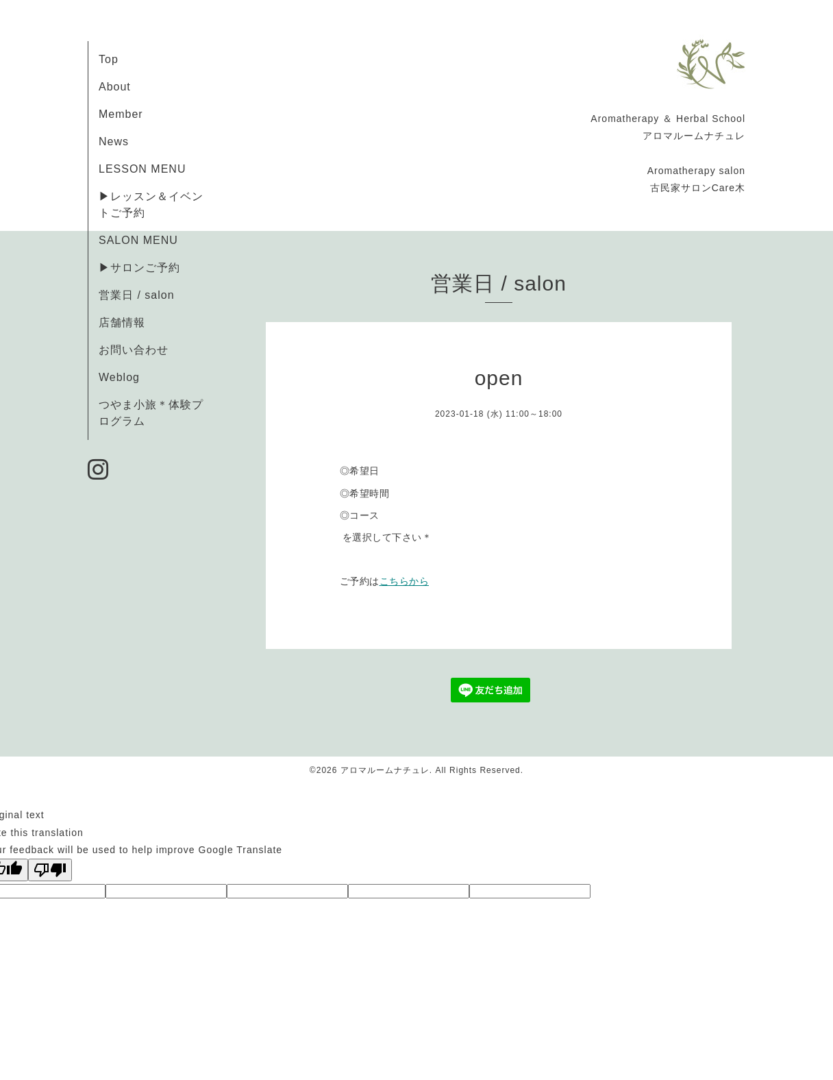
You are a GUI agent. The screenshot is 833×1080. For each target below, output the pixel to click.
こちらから (405, 581)
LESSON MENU (142, 169)
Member (121, 114)
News (114, 141)
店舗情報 (122, 322)
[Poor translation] (50, 870)
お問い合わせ (134, 350)
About (115, 87)
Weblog (119, 377)
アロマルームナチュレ (385, 770)
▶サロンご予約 (139, 267)
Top (109, 59)
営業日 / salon (137, 295)
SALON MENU (138, 240)
